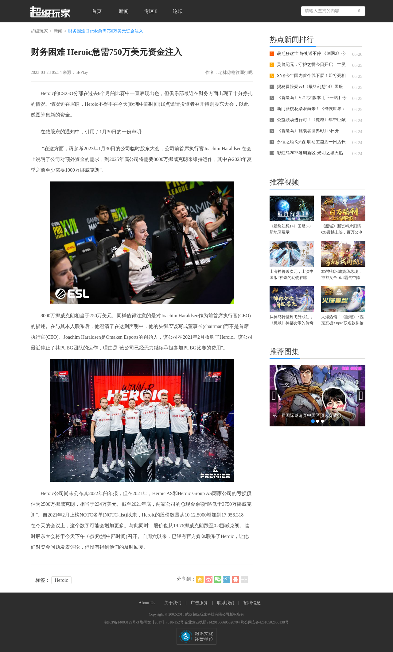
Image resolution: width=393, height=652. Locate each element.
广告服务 (200, 603)
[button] (274, 396)
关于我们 (173, 603)
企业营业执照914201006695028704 (213, 622)
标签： (42, 580)
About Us (147, 603)
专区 (150, 11)
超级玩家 (39, 31)
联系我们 (226, 603)
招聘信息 (252, 603)
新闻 (124, 11)
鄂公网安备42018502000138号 (265, 622)
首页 (97, 11)
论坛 (178, 11)
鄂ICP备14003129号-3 (122, 622)
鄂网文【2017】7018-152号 (162, 622)
